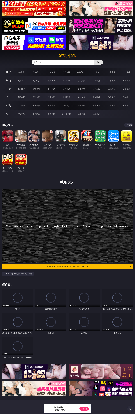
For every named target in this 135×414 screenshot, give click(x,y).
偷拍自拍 (36, 89)
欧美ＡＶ (51, 80)
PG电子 (21, 72)
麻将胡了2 (81, 72)
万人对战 (51, 72)
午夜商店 (36, 113)
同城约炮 (21, 113)
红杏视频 (81, 113)
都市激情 (21, 105)
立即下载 (84, 409)
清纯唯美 (96, 97)
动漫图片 (66, 97)
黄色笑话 (111, 105)
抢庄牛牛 (126, 72)
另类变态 (126, 89)
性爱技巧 (126, 105)
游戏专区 (66, 72)
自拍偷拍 (36, 80)
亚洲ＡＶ (21, 80)
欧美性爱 (66, 89)
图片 (8, 97)
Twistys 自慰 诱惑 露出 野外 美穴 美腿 (18, 274)
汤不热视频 (66, 113)
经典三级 (96, 89)
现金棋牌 (111, 72)
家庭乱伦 (36, 105)
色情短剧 (96, 113)
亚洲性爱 (21, 89)
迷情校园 (81, 105)
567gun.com (67, 56)
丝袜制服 (96, 80)
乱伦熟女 (111, 89)
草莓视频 (51, 113)
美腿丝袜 (81, 97)
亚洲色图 (36, 97)
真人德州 (36, 72)
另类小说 (96, 105)
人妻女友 (51, 105)
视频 (8, 80)
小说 (8, 105)
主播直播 (111, 80)
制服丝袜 (81, 89)
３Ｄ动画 (66, 80)
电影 (8, 88)
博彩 (8, 72)
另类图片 (126, 97)
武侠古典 (66, 105)
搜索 (98, 62)
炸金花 (96, 72)
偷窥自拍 (21, 97)
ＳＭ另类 (126, 80)
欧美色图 (51, 97)
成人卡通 (51, 89)
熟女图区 (111, 97)
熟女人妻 (81, 80)
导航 (8, 113)
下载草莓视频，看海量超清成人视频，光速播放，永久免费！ (88, 266)
